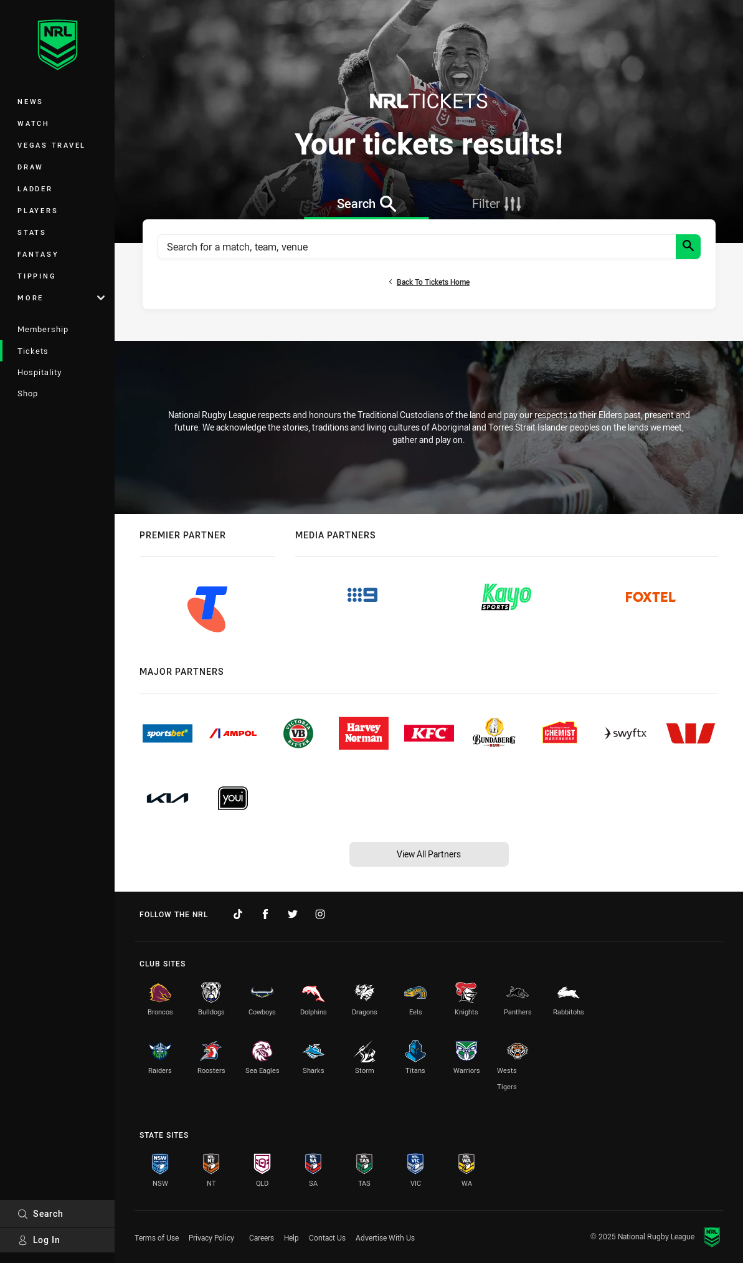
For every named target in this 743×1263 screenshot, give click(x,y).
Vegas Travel (51, 145)
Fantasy (38, 254)
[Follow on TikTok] (238, 914)
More (61, 297)
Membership (43, 329)
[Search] (688, 246)
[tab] (366, 203)
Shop (27, 393)
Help (291, 1237)
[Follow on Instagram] (320, 914)
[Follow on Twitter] (293, 914)
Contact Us (327, 1237)
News (30, 101)
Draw (30, 166)
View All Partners (429, 854)
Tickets (33, 350)
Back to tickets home (429, 282)
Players (37, 210)
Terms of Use (157, 1237)
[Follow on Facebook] (265, 914)
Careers (261, 1237)
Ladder (35, 188)
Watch (33, 123)
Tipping (36, 275)
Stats (32, 232)
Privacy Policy (211, 1237)
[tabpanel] (429, 264)
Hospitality (39, 372)
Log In (38, 1240)
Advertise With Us (385, 1237)
